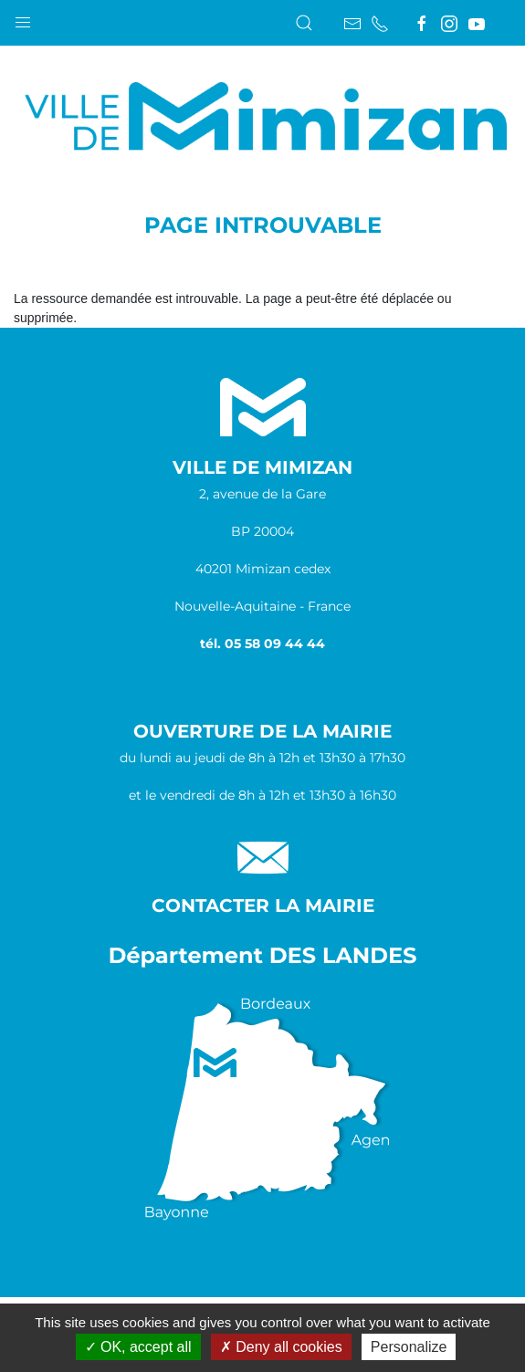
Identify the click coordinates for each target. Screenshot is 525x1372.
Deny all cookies (281, 1347)
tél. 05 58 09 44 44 (262, 643)
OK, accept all (138, 1347)
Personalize (409, 1347)
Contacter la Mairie (263, 905)
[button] (23, 18)
